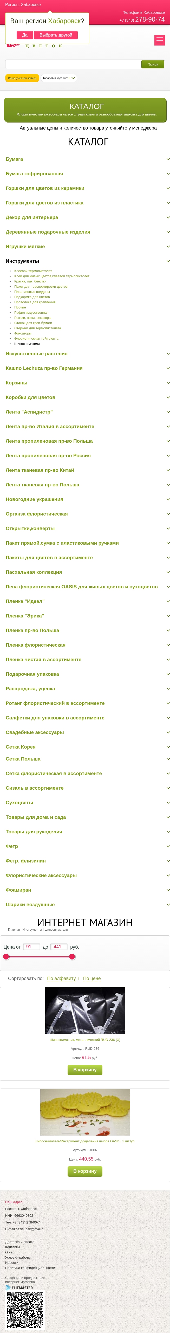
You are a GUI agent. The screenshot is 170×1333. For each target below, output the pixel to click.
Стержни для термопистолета (37, 328)
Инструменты (22, 261)
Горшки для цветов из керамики (45, 188)
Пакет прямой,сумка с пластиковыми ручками (62, 543)
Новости (11, 1263)
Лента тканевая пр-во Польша (42, 484)
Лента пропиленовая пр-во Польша (49, 441)
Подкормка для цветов (32, 297)
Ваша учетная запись (22, 78)
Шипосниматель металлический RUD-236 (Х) (85, 1040)
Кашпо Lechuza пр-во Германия (44, 368)
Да (25, 35)
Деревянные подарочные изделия (48, 232)
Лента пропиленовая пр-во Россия (48, 455)
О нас (9, 1252)
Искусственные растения (37, 353)
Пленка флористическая (36, 645)
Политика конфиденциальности (30, 1268)
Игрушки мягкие (25, 246)
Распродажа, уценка (30, 688)
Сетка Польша (23, 759)
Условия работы (18, 1257)
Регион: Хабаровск (23, 4)
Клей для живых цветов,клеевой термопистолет (51, 276)
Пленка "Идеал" (25, 601)
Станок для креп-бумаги (33, 323)
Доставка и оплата (19, 1242)
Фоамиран (18, 890)
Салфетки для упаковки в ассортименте (55, 717)
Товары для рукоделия (34, 831)
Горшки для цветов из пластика (44, 202)
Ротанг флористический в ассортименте (55, 703)
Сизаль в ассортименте (35, 788)
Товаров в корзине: (56, 78)
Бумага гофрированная (34, 173)
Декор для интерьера (32, 217)
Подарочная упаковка (32, 674)
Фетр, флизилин (26, 861)
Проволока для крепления (35, 302)
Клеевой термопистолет (33, 271)
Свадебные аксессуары (35, 732)
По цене (92, 978)
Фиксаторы (22, 333)
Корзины (16, 382)
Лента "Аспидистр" (29, 412)
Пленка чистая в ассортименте (43, 659)
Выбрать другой (56, 35)
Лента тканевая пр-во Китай (40, 470)
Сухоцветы (19, 802)
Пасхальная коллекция (34, 572)
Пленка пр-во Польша (32, 630)
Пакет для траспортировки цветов (41, 286)
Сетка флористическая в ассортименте (54, 773)
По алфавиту (61, 978)
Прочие (20, 307)
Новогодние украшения (34, 499)
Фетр (12, 846)
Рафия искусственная (31, 312)
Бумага (14, 159)
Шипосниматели (27, 344)
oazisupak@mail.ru (30, 1229)
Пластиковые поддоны (32, 292)
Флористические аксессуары (41, 875)
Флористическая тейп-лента (36, 338)
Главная (14, 929)
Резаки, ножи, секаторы (32, 318)
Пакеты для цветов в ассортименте (49, 557)
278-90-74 (150, 19)
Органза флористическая (37, 514)
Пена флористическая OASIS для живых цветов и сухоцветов (82, 586)
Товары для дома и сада (36, 817)
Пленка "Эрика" (25, 616)
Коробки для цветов (30, 397)
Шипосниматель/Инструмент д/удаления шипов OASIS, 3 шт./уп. (85, 1141)
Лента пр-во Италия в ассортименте (50, 426)
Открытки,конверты (30, 528)
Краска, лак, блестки (30, 281)
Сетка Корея (21, 747)
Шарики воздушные (30, 904)
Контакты (12, 1247)
